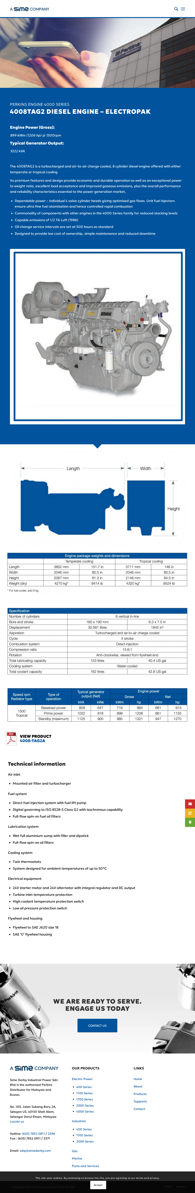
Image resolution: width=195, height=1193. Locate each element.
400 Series (84, 1087)
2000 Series (85, 1105)
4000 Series (85, 1111)
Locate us (17, 1121)
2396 (51, 1134)
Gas (74, 1151)
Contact (139, 1109)
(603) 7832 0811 (33, 1134)
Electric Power (82, 1079)
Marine (77, 1158)
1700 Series (84, 1099)
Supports (140, 1101)
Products (140, 1094)
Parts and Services (85, 1166)
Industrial (79, 1121)
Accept (98, 1184)
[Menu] (183, 9)
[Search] (174, 9)
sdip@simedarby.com (35, 1150)
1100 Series (84, 1093)
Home (138, 1079)
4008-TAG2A (32, 740)
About (138, 1086)
